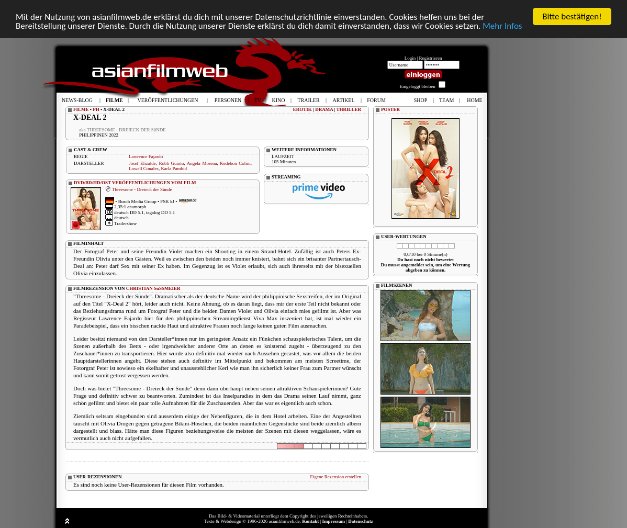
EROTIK (302, 109)
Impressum (333, 521)
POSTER (390, 109)
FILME (81, 109)
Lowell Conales (144, 168)
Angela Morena (202, 163)
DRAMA (324, 109)
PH (96, 109)
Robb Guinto (171, 163)
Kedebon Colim (235, 163)
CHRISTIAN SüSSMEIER (153, 288)
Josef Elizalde (142, 163)
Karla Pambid (174, 168)
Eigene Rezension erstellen (335, 476)
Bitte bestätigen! (572, 16)
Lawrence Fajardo (146, 156)
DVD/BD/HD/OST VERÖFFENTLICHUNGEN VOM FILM (135, 182)
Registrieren (430, 58)
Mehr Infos (502, 25)
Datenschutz (360, 521)
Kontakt (310, 521)
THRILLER (348, 109)
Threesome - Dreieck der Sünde (142, 189)
